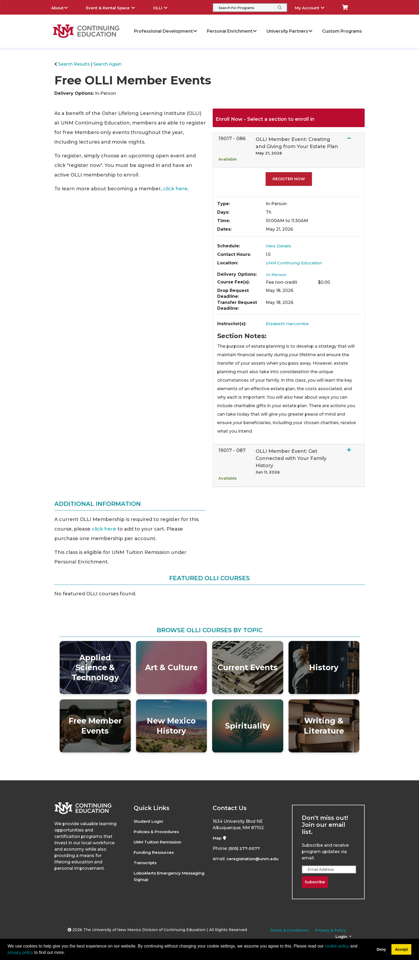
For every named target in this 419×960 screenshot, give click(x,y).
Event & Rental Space (114, 7)
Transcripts (146, 862)
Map (220, 838)
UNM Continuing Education (295, 262)
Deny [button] (381, 949)
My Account (313, 7)
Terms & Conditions (289, 930)
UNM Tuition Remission (159, 842)
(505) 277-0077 (245, 848)
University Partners (290, 31)
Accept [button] (401, 949)
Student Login (149, 821)
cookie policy (337, 946)
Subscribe (316, 882)
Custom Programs (342, 31)
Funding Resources (155, 852)
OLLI (164, 7)
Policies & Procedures (158, 831)
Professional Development (166, 31)
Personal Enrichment (232, 31)
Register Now (289, 178)
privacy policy (20, 952)
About (63, 7)
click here (175, 189)
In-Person (276, 274)
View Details (279, 245)
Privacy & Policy (330, 930)
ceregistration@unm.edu (253, 858)
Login (341, 936)
